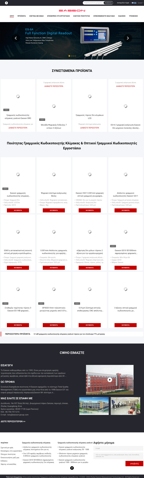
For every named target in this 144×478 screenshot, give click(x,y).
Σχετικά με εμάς (36, 16)
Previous (16, 38)
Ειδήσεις (121, 16)
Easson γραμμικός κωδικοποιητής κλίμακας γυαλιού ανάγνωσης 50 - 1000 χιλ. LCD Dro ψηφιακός (18, 194)
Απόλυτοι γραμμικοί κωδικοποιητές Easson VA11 (125, 194)
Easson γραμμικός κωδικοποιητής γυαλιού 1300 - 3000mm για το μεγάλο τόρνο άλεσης (73, 461)
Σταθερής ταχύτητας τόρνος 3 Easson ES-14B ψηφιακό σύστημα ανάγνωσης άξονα (18, 309)
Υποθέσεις (133, 16)
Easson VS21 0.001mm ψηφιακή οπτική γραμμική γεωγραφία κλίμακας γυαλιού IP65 (90, 194)
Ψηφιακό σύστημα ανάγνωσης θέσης (54, 194)
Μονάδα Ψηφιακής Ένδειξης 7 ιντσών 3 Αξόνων (54, 126)
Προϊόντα (21, 16)
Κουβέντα (18, 210)
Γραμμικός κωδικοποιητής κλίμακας (36, 443)
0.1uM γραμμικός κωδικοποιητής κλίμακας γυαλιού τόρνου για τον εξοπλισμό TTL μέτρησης (69, 334)
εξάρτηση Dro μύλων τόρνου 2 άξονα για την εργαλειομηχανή (90, 251)
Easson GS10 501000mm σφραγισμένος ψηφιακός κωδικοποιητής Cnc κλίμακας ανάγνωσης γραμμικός (126, 252)
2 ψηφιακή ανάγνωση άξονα (125, 83)
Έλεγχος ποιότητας (81, 16)
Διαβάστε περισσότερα (18, 128)
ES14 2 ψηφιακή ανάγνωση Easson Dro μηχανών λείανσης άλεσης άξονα (125, 127)
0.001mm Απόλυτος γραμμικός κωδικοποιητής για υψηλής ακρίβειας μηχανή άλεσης (54, 252)
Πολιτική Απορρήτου (14, 477)
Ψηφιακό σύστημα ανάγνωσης (90, 124)
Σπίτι (12, 16)
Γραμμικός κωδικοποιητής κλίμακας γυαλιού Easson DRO (18, 116)
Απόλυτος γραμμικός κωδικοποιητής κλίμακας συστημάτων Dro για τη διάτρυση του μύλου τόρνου (37, 448)
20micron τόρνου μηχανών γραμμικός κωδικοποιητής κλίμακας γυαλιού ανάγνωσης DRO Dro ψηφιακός (73, 455)
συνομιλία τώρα (123, 3)
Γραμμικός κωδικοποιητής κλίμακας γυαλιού (20, 124)
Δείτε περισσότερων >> (13, 421)
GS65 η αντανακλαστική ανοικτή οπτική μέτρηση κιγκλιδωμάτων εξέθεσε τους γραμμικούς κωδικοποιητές (18, 252)
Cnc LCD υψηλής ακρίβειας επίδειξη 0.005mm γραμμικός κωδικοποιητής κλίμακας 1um (37, 455)
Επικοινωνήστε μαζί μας (104, 16)
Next (128, 38)
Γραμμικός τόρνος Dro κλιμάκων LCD (90, 116)
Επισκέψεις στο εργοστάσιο (58, 16)
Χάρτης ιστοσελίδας (8, 464)
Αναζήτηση (108, 3)
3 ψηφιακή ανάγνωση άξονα (53, 83)
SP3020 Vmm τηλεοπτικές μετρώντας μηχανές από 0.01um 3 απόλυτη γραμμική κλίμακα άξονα (54, 309)
